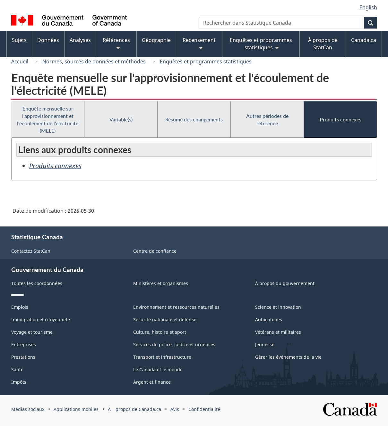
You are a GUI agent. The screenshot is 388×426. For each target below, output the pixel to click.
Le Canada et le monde (158, 369)
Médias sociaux (27, 409)
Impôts (18, 382)
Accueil (19, 61)
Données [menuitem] (48, 40)
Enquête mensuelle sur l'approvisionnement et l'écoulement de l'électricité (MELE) (47, 119)
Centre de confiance (155, 251)
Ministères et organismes (160, 283)
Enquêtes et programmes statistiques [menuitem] (261, 44)
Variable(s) (121, 119)
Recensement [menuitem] (199, 43)
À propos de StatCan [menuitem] (323, 44)
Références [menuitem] (116, 43)
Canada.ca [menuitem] (363, 40)
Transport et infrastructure (162, 357)
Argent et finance (152, 382)
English (368, 7)
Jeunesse (264, 344)
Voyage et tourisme (32, 332)
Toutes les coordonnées (36, 283)
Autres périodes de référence (267, 119)
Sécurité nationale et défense (164, 319)
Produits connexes (340, 119)
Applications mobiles (76, 409)
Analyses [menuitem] (80, 40)
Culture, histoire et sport (159, 332)
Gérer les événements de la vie (288, 357)
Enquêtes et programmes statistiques (206, 61)
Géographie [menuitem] (156, 40)
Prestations (23, 357)
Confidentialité (204, 409)
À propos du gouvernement (285, 283)
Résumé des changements (194, 119)
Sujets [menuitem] (19, 40)
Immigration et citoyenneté (40, 319)
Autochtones (268, 319)
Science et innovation (278, 307)
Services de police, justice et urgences (174, 344)
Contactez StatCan (30, 251)
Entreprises (23, 344)
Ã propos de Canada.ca (134, 409)
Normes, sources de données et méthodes (94, 61)
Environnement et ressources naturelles (176, 307)
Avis (174, 409)
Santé (17, 369)
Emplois (19, 307)
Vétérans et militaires (278, 332)
